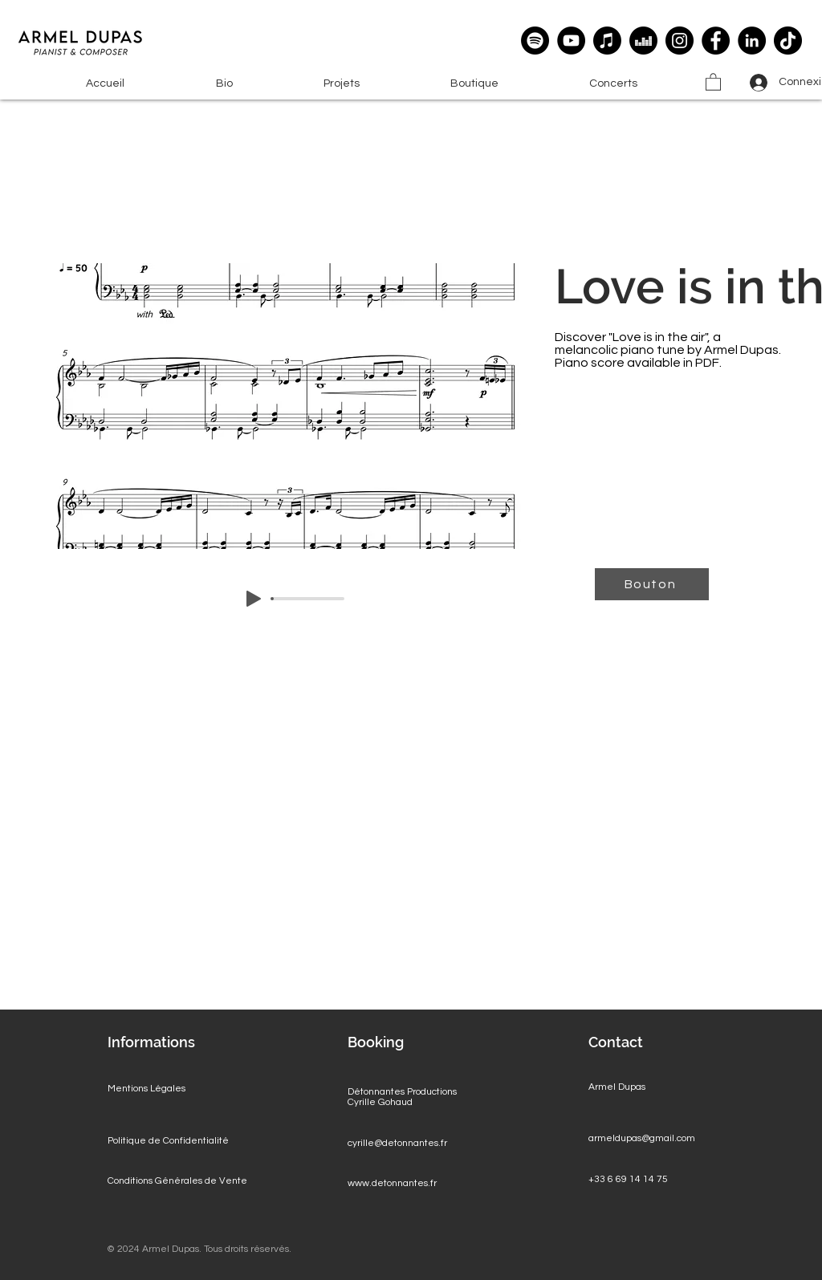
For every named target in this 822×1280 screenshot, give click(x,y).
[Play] (253, 599)
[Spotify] (535, 40)
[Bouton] (652, 584)
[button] (341, 84)
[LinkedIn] (752, 40)
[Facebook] (716, 40)
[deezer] (643, 40)
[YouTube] (571, 40)
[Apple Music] (607, 40)
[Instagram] (679, 40)
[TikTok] (788, 40)
